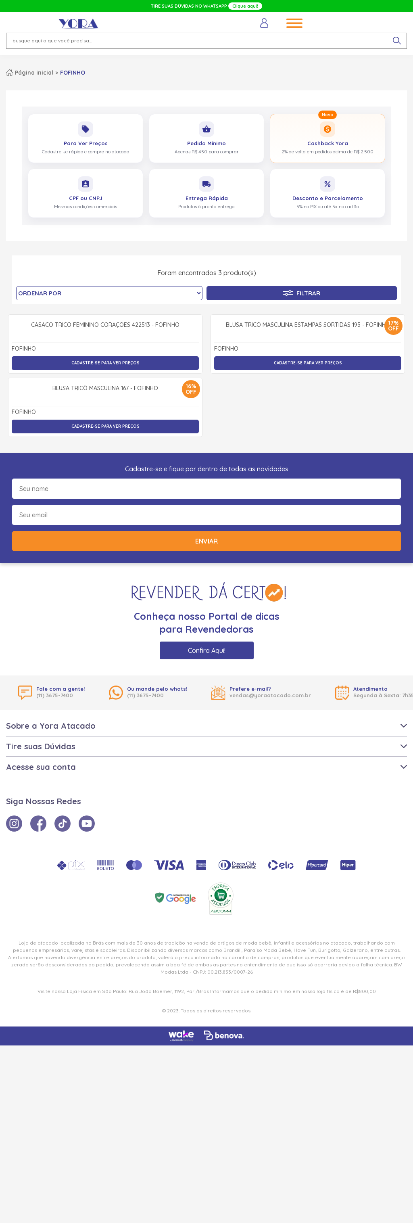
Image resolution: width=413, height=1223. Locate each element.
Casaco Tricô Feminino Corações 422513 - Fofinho (105, 414)
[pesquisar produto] (397, 41)
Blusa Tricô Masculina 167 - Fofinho (105, 566)
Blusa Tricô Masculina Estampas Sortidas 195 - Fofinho (308, 414)
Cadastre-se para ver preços (105, 451)
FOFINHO (72, 72)
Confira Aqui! (206, 828)
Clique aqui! (245, 6)
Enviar (206, 719)
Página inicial (34, 72)
